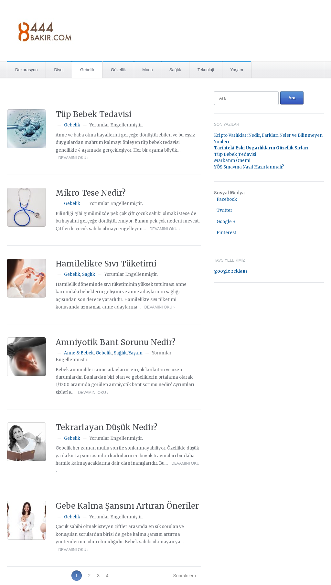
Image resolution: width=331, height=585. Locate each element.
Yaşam (236, 69)
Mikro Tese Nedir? (91, 193)
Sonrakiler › (184, 575)
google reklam (230, 271)
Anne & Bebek (79, 353)
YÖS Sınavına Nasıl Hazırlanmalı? (249, 167)
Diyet (59, 69)
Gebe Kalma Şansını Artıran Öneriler (127, 506)
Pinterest (226, 232)
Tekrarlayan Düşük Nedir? (106, 427)
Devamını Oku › (73, 158)
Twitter (224, 210)
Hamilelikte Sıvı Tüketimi (106, 264)
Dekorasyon (26, 69)
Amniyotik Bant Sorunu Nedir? (116, 342)
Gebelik (87, 69)
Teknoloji (206, 69)
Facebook (227, 199)
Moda (147, 69)
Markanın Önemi (232, 160)
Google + (226, 221)
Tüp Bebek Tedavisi (94, 114)
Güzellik (118, 69)
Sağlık (175, 69)
